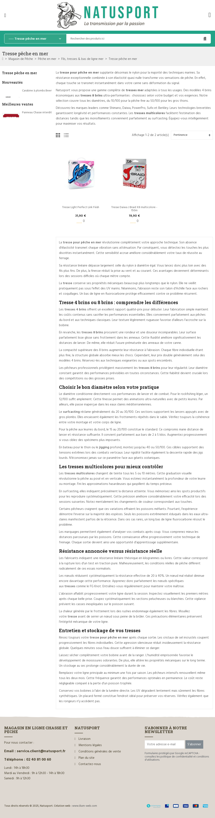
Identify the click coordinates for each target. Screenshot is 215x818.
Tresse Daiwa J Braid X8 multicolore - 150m (134, 209)
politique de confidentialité (176, 757)
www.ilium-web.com (84, 806)
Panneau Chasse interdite (38, 175)
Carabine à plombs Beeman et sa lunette (47, 90)
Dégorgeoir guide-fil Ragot (39, 226)
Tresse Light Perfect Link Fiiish (80, 207)
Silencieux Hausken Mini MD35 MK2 (44, 115)
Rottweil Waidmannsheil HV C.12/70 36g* (47, 201)
